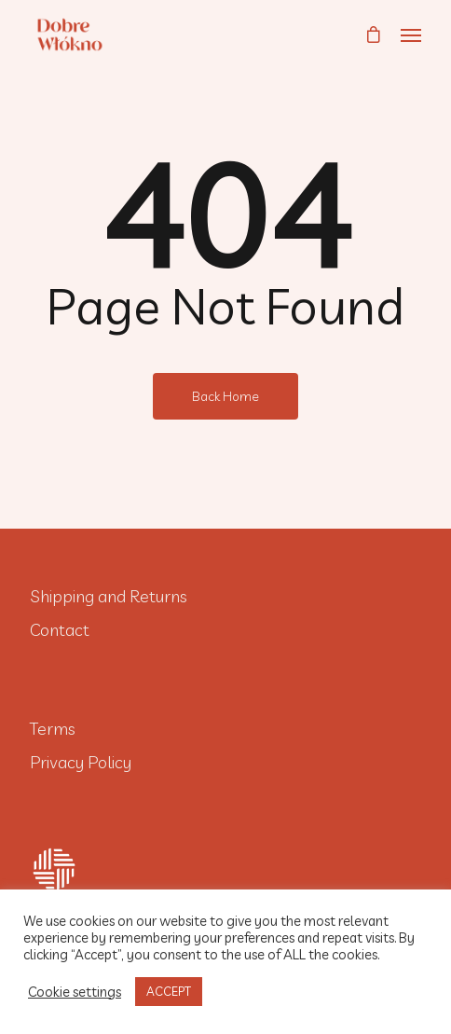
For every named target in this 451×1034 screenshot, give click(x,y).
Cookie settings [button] (74, 992)
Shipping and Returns (108, 596)
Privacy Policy (80, 762)
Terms (52, 728)
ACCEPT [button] (168, 991)
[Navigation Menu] (411, 34)
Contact (59, 630)
